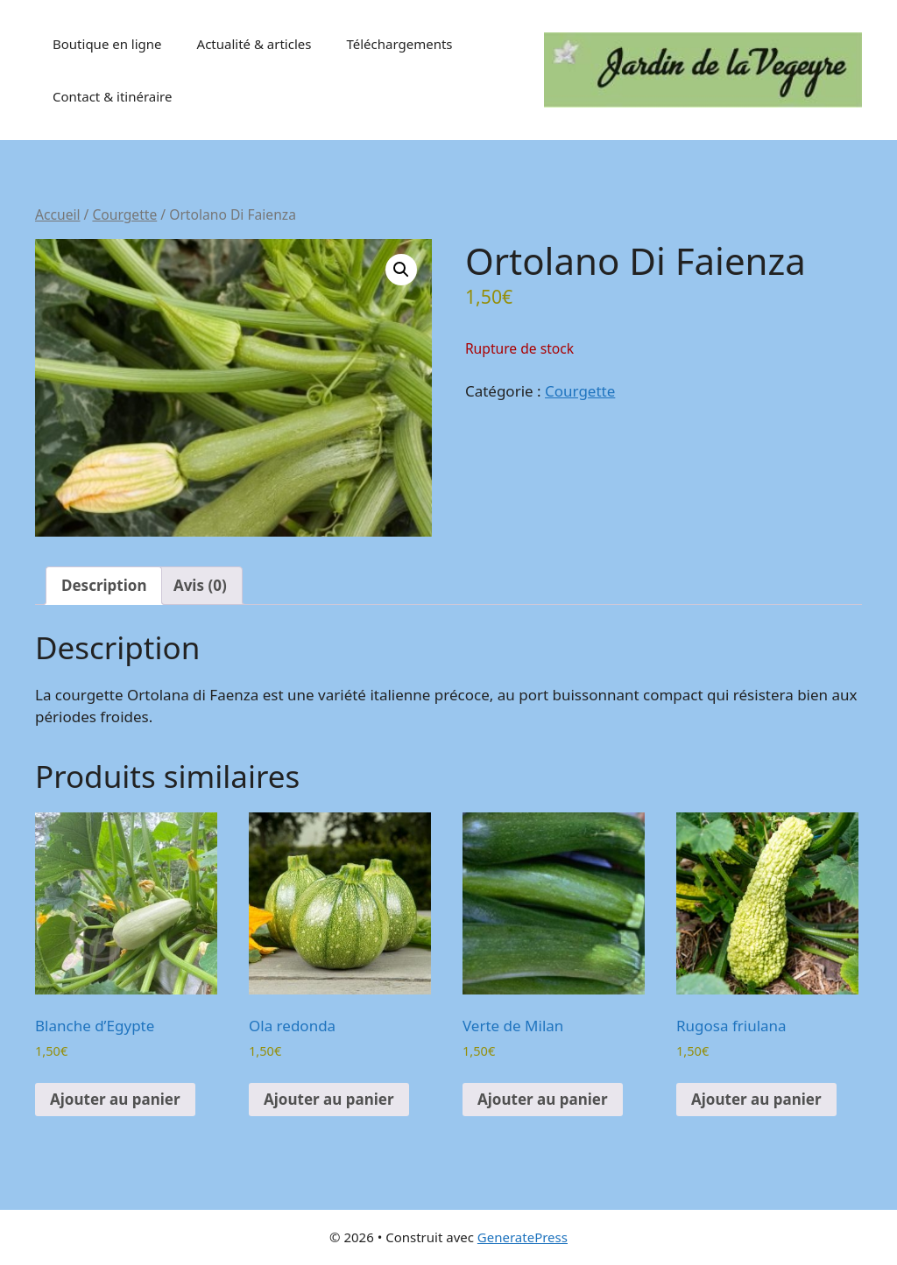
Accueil (58, 214)
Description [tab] (103, 585)
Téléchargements (399, 44)
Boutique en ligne (107, 44)
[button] (401, 269)
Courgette (124, 214)
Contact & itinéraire (112, 96)
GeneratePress (522, 1237)
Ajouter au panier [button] (115, 1099)
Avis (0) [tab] (200, 585)
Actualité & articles (254, 44)
